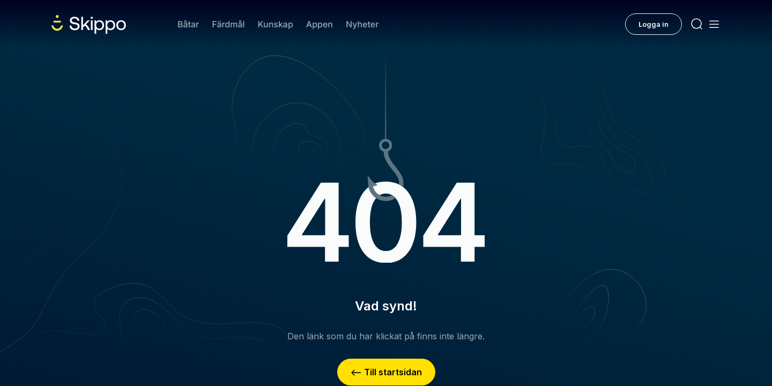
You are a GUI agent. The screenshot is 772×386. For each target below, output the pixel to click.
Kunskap (275, 24)
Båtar (188, 24)
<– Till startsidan (386, 372)
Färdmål (228, 24)
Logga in (654, 24)
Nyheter (362, 24)
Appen (319, 24)
